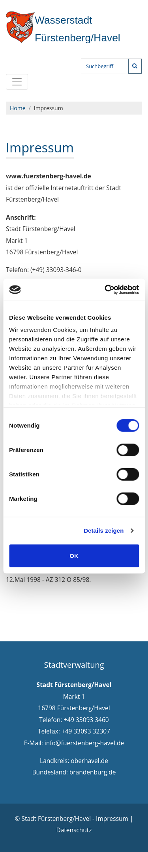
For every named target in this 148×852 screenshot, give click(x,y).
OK (74, 555)
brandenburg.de (92, 772)
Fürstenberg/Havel (63, 29)
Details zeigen (104, 530)
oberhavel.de (89, 760)
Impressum (112, 818)
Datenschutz (74, 830)
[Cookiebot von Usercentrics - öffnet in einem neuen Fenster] (105, 290)
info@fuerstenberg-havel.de (84, 743)
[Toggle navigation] (17, 82)
